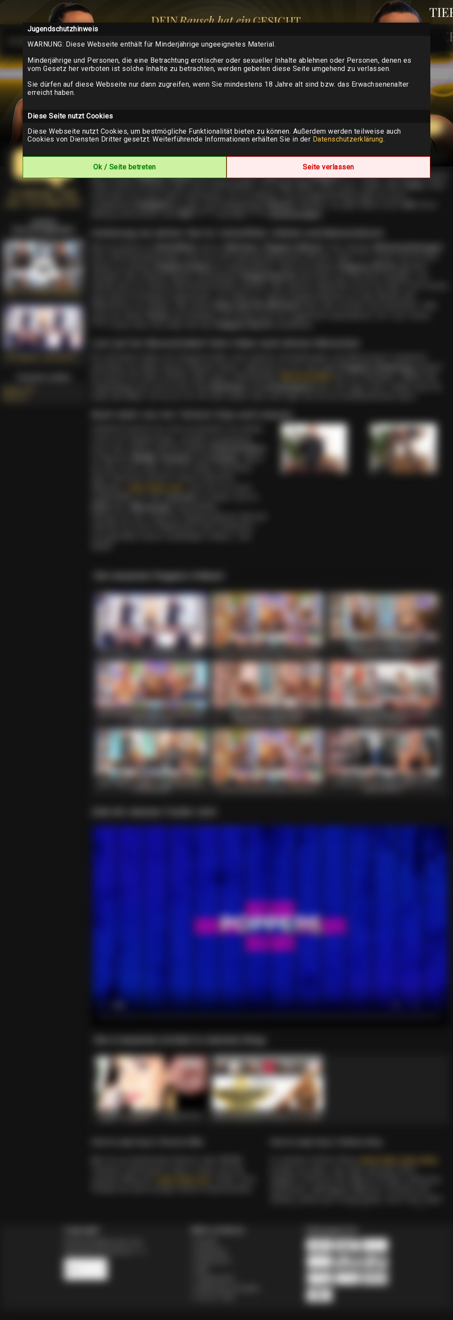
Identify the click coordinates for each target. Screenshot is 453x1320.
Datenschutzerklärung (348, 139)
